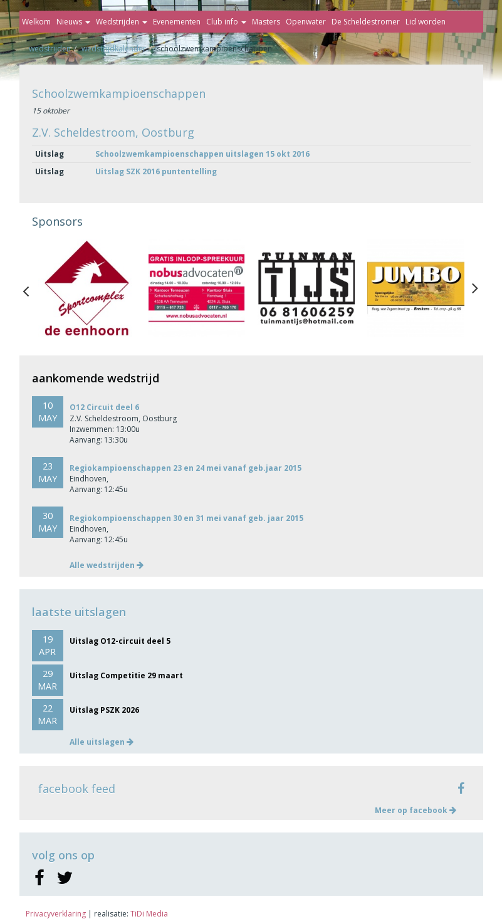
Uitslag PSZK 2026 (104, 710)
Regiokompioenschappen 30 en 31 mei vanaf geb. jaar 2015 (186, 518)
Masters (266, 21)
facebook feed (76, 788)
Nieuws (73, 21)
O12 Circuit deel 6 (104, 407)
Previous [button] (32, 288)
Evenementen (177, 21)
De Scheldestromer (366, 21)
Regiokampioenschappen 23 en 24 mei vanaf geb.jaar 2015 (185, 468)
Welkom (36, 21)
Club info (226, 21)
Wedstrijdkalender (113, 48)
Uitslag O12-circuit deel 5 (120, 641)
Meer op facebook (415, 810)
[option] (86, 288)
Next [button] (475, 288)
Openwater (306, 21)
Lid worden (425, 21)
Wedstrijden (121, 21)
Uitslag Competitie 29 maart (126, 675)
